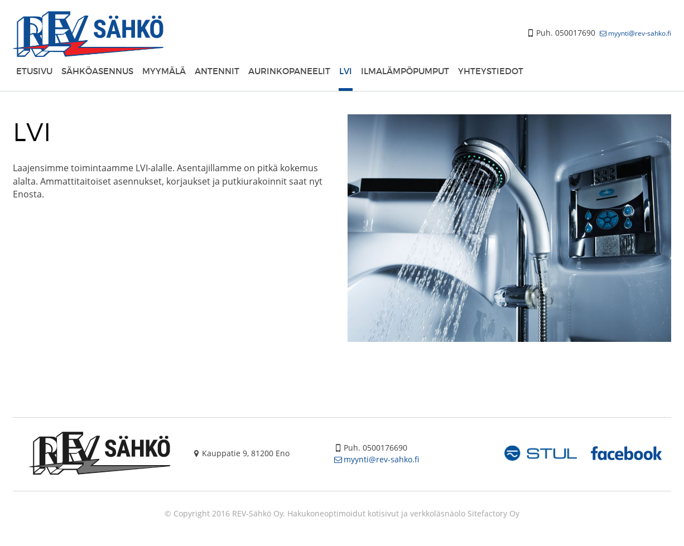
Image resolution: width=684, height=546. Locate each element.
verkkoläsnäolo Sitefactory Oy (464, 513)
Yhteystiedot (490, 71)
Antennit (217, 71)
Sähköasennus (97, 71)
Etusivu (34, 71)
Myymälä (164, 71)
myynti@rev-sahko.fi (639, 33)
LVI (345, 71)
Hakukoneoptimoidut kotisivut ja (347, 513)
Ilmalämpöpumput (405, 71)
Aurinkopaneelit (289, 71)
